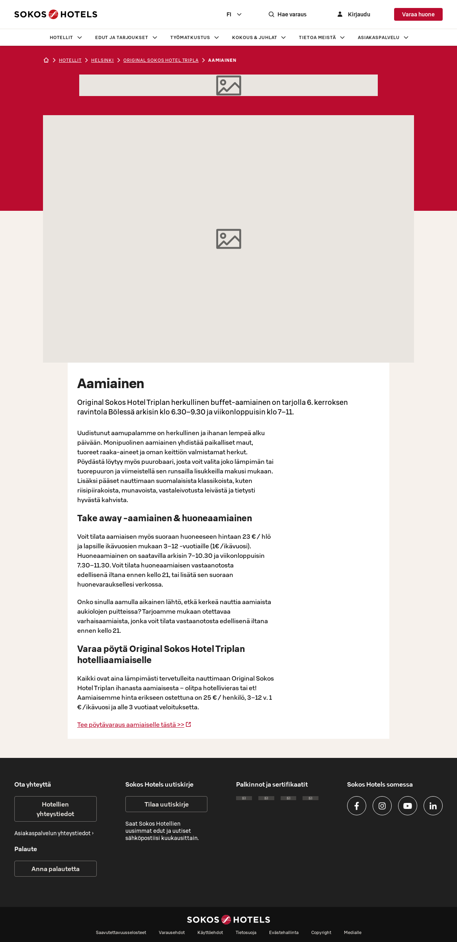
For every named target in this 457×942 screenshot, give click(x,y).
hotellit (70, 60)
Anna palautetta (55, 869)
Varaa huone (418, 14)
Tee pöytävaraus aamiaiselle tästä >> (134, 724)
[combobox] (234, 14)
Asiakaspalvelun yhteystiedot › (54, 833)
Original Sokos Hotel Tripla (161, 60)
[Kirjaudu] (352, 14)
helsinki (102, 60)
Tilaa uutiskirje (167, 804)
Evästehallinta (284, 932)
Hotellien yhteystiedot (55, 809)
